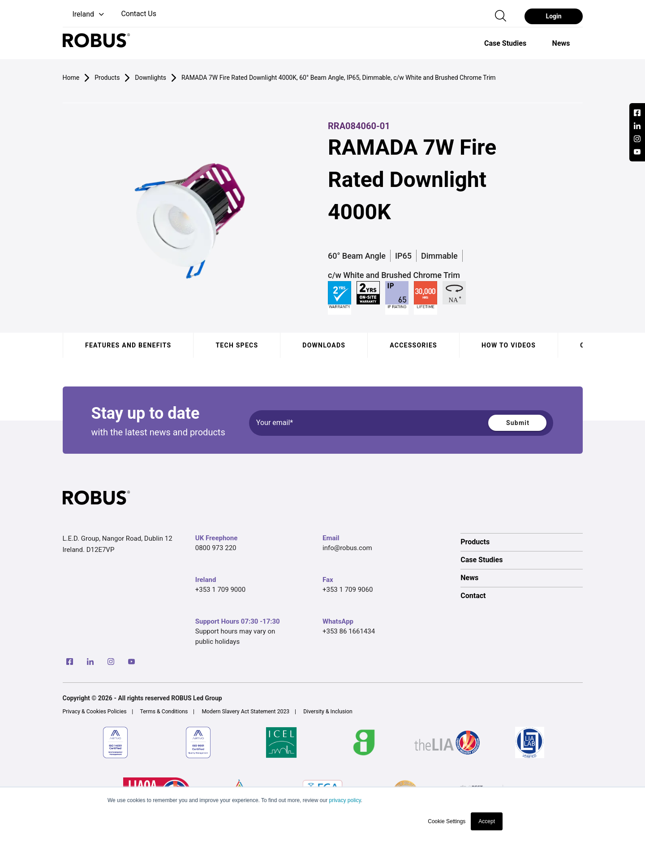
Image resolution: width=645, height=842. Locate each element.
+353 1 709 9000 (220, 590)
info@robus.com (347, 548)
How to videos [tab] (508, 345)
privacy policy (345, 800)
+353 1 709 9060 (347, 590)
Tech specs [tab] (236, 345)
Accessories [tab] (413, 345)
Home (71, 77)
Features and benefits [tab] (128, 345)
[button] (84, 14)
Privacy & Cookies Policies (95, 711)
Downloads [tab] (323, 345)
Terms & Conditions (164, 711)
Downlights (150, 77)
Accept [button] (486, 821)
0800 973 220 (215, 548)
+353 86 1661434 (348, 631)
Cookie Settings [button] (446, 821)
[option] (505, 43)
